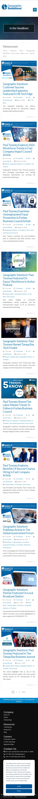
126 (29, 97)
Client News (8, 542)
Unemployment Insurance (10, 233)
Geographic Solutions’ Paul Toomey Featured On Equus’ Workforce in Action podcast (19, 280)
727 (29, 351)
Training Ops (8, 727)
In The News (27, 164)
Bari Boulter (8, 291)
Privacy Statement (20, 797)
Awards (7, 357)
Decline (19, 791)
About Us (7, 715)
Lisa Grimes (7, 161)
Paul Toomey (30, 230)
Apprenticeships (9, 744)
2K (29, 600)
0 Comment (19, 97)
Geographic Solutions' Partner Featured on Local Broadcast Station (18, 593)
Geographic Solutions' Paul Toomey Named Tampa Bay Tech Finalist (18, 344)
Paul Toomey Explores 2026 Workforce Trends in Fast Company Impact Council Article (19, 150)
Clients (6, 717)
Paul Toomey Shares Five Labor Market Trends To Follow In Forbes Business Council (17, 406)
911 (29, 536)
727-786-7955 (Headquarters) (15, 754)
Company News (9, 294)
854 (29, 158)
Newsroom (7, 730)
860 (29, 288)
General (7, 164)
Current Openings (9, 742)
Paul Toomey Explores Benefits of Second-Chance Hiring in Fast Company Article (19, 470)
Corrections (25, 542)
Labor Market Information (17, 423)
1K (29, 415)
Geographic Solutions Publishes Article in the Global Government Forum (18, 530)
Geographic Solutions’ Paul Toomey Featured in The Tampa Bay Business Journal (19, 653)
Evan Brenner (8, 100)
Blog (5, 732)
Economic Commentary (11, 421)
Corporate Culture (9, 739)
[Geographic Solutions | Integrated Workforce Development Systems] (11, 7)
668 (29, 224)
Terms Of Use (7, 797)
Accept (19, 786)
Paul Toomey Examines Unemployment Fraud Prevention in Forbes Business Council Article (17, 216)
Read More (31, 117)
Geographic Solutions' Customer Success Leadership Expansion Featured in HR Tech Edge (18, 89)
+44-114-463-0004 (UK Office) (15, 757)
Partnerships (8, 720)
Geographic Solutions (16, 164)
